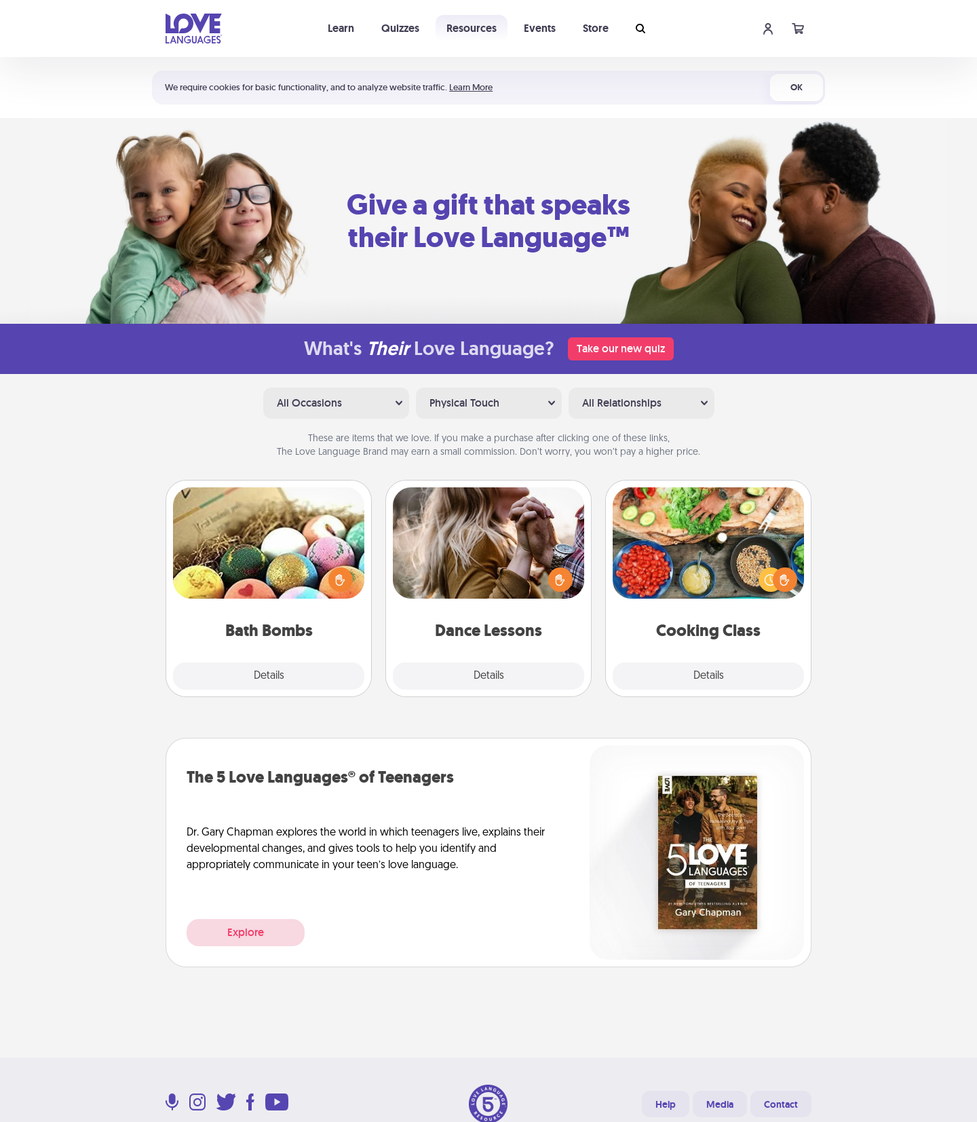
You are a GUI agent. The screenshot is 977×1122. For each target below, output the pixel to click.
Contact (781, 1104)
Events (540, 28)
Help (665, 1104)
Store (596, 28)
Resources (471, 28)
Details (269, 676)
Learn (341, 28)
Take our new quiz (621, 348)
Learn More (471, 87)
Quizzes (400, 28)
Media (719, 1104)
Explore (245, 932)
